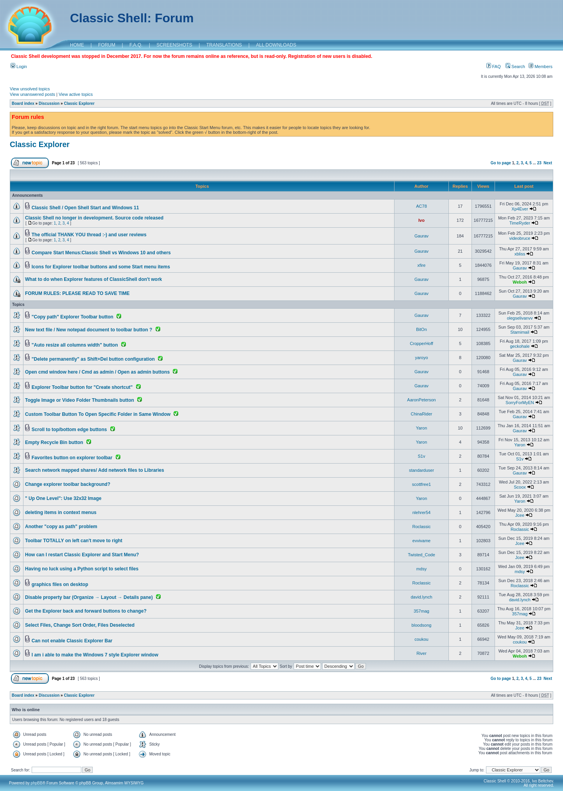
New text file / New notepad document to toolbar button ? (88, 330)
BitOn (421, 329)
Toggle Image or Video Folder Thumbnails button (79, 400)
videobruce (520, 238)
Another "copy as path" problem (61, 526)
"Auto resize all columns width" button (75, 345)
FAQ (493, 66)
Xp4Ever (519, 209)
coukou (421, 639)
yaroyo (421, 357)
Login (19, 66)
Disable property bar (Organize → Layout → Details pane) (89, 597)
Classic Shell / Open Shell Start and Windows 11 (85, 207)
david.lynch (421, 597)
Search (515, 66)
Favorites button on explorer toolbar (72, 457)
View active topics (76, 94)
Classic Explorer (79, 103)
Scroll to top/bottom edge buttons (69, 429)
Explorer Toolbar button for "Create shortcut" (82, 387)
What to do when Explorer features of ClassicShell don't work (93, 279)
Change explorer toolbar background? (67, 484)
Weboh (520, 282)
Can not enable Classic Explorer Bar (72, 641)
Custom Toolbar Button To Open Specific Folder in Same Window (97, 414)
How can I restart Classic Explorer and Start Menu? (82, 554)
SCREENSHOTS (174, 45)
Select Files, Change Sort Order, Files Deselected (79, 625)
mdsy (421, 568)
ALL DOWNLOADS (276, 45)
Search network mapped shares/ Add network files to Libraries (94, 470)
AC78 (421, 206)
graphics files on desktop (60, 584)
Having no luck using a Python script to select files (81, 569)
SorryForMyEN (520, 402)
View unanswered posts (32, 94)
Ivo (421, 220)
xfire (422, 265)
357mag (421, 611)
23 (539, 163)
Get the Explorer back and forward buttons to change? (86, 611)
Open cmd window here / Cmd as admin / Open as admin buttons (97, 372)
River (421, 653)
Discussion (49, 103)
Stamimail (519, 332)
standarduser (421, 470)
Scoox (520, 487)
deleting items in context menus (61, 512)
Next (547, 163)
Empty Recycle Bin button (54, 442)
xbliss (520, 254)
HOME (77, 45)
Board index (23, 103)
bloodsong (422, 625)
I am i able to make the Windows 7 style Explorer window (95, 655)
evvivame (421, 540)
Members (540, 66)
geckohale (519, 346)
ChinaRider (421, 414)
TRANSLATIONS (224, 45)
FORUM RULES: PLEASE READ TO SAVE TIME (77, 293)
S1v (421, 456)
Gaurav (421, 236)
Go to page (501, 163)
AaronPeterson (421, 399)
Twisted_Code (421, 554)
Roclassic (421, 526)
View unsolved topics (30, 88)
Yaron (421, 428)
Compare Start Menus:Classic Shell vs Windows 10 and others (101, 252)
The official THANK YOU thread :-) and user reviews (89, 234)
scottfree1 (421, 484)
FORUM (106, 45)
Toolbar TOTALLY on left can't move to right (73, 540)
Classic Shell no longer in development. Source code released (94, 218)
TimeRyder (519, 223)
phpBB (37, 783)
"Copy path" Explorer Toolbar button (72, 317)
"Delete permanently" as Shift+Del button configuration (93, 359)
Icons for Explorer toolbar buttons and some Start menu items (101, 267)
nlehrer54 (421, 512)
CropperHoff (421, 343)
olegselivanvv (520, 318)
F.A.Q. (135, 45)
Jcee (519, 515)
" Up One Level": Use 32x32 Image (63, 498)
